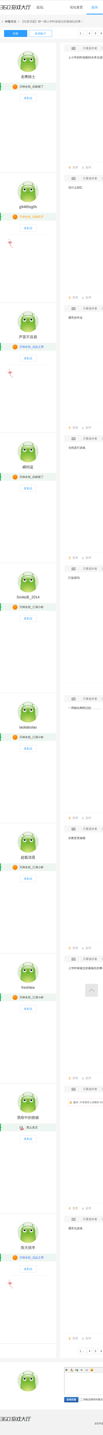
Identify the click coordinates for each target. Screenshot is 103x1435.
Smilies (92, 1370)
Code (87, 1370)
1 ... (82, 33)
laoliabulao (28, 727)
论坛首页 (76, 7)
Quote (82, 1370)
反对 (88, 167)
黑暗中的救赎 (28, 1118)
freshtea (28, 987)
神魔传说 (10, 21)
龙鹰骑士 (28, 77)
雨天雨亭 (28, 1248)
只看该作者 (90, 48)
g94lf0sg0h (28, 207)
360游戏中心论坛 (23, 8)
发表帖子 (40, 33)
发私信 (28, 98)
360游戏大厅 (19, 1421)
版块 (94, 7)
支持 (75, 167)
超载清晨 (28, 857)
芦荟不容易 (28, 337)
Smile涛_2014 (27, 597)
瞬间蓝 (28, 467)
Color (71, 1370)
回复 (15, 33)
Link (77, 1370)
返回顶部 (91, 990)
